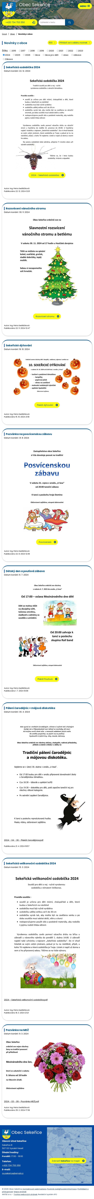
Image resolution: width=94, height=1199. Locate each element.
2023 (80, 51)
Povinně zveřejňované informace (62, 1190)
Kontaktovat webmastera (34, 1190)
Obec (12, 34)
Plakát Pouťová (44, 680)
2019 (42, 51)
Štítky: (5, 51)
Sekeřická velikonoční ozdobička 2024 (31, 864)
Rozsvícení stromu (44, 317)
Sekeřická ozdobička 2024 (23, 68)
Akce (37, 55)
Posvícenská (44, 542)
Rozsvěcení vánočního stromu (26, 209)
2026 (27, 55)
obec (66, 55)
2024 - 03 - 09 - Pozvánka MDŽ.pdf (21, 1102)
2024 (7, 55)
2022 (70, 51)
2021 (61, 51)
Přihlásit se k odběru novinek (75, 43)
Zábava (9, 59)
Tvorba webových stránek (25, 1195)
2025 (17, 55)
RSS (51, 43)
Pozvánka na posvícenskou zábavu (29, 435)
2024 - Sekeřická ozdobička (44, 175)
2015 (14, 51)
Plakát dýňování (44, 405)
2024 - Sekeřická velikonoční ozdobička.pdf (26, 1000)
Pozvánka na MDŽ (17, 1031)
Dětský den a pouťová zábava (25, 572)
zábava (77, 55)
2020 (51, 51)
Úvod (4, 34)
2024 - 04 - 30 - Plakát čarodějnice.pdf (23, 841)
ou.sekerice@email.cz (12, 1174)
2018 (32, 51)
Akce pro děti (51, 55)
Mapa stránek (20, 1192)
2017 (23, 51)
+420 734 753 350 (15, 22)
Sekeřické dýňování (19, 346)
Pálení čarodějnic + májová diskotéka (30, 709)
